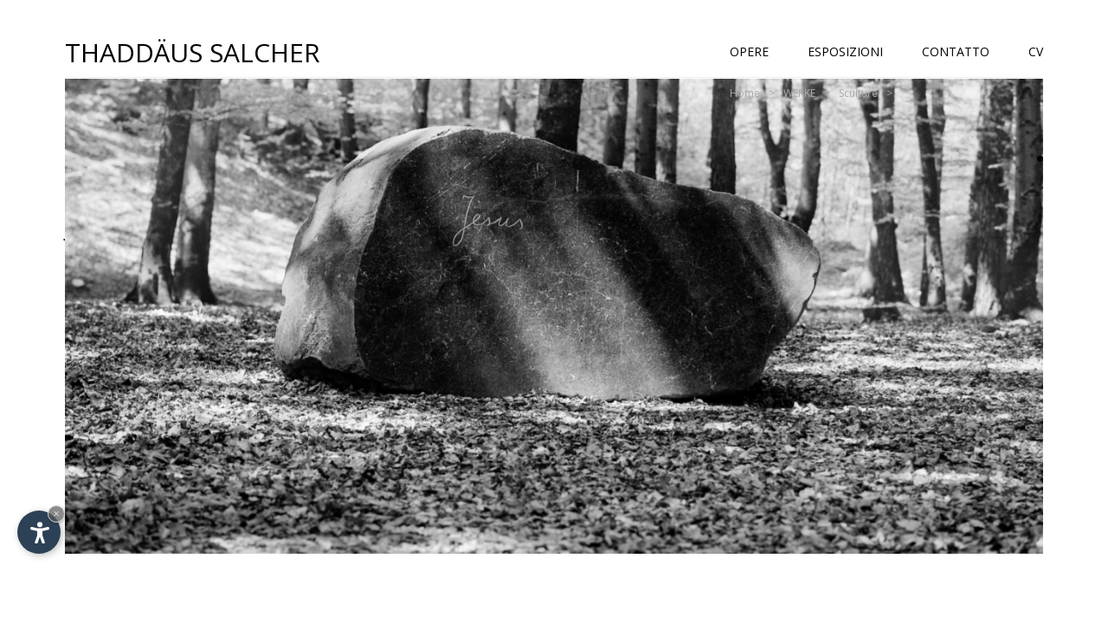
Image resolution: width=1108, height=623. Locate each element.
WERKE (799, 93)
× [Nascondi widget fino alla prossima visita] (56, 513)
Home (745, 93)
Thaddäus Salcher (192, 51)
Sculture (858, 93)
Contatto (955, 51)
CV (1035, 51)
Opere (749, 51)
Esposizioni (845, 51)
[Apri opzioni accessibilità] (39, 532)
